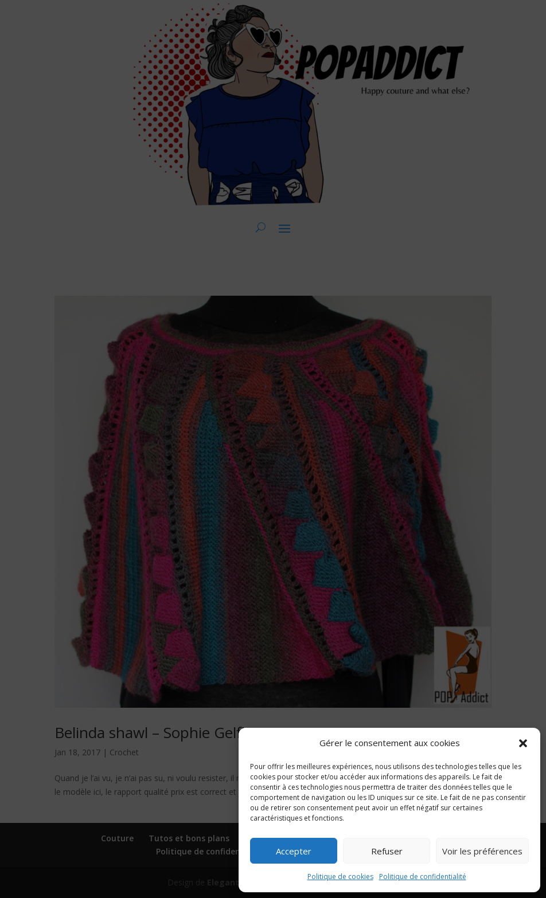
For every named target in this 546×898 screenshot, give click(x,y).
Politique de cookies (340, 876)
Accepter (293, 851)
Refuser (387, 851)
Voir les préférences (482, 851)
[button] (523, 743)
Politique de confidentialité (422, 876)
